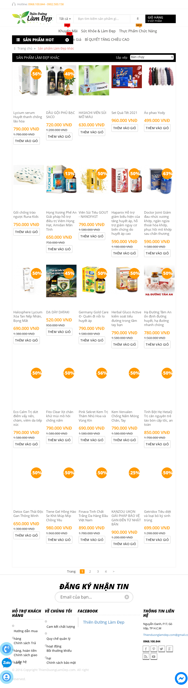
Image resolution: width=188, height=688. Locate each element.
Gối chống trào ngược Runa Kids (25, 214)
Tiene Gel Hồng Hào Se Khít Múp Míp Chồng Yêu (61, 515)
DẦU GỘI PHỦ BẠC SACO (60, 114)
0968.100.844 (36, 4)
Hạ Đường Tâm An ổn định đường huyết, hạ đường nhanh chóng (157, 318)
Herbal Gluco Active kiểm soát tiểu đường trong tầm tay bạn (126, 318)
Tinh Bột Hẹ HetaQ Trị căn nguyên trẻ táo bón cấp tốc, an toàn (158, 418)
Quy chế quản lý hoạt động (58, 639)
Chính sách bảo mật (61, 663)
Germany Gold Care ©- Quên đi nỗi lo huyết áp (93, 316)
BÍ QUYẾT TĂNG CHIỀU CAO (107, 39)
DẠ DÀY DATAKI (57, 312)
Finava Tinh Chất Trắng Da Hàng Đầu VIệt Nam (93, 515)
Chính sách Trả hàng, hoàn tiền (25, 643)
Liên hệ (21, 662)
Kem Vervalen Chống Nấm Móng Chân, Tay (125, 416)
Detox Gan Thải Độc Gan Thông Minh (28, 513)
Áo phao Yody (154, 112)
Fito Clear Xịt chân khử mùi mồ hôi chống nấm (59, 416)
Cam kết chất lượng (61, 627)
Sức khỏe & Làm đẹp (98, 31)
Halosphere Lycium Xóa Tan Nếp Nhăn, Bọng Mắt (27, 316)
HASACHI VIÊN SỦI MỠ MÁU (92, 114)
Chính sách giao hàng (25, 655)
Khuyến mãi (68, 30)
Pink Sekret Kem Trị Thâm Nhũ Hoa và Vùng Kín (93, 416)
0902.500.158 (55, 4)
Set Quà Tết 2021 (124, 112)
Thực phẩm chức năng (138, 30)
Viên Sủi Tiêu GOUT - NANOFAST (93, 214)
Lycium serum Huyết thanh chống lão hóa (27, 116)
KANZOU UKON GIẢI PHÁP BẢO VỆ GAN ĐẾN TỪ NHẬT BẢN (126, 518)
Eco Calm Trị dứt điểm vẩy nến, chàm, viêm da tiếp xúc (27, 418)
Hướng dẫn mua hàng (26, 631)
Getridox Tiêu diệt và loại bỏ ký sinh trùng (157, 515)
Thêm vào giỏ (26, 141)
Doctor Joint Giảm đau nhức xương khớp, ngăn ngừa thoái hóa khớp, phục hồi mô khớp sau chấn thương (158, 223)
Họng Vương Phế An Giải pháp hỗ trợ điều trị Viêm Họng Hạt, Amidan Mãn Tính (61, 221)
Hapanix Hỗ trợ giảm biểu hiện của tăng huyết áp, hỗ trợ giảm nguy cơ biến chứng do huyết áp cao (125, 223)
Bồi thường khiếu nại (59, 651)
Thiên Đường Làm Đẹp (103, 622)
